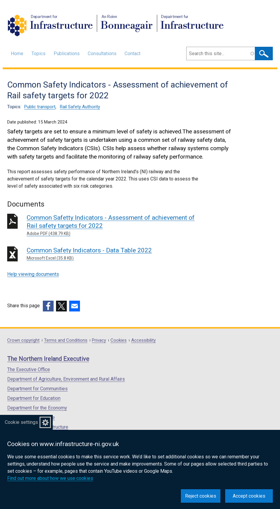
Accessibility (143, 340)
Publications (67, 53)
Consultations (102, 53)
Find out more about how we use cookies (50, 478)
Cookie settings (21, 422)
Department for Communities (37, 388)
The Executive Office (28, 369)
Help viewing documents (33, 274)
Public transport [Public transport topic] (39, 106)
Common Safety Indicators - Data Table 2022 (113, 254)
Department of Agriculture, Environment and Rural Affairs (66, 379)
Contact (132, 53)
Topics (38, 53)
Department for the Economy (37, 408)
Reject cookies (200, 496)
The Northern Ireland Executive (48, 358)
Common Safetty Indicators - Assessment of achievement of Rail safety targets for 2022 (113, 225)
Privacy (99, 340)
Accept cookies (249, 496)
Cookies (119, 340)
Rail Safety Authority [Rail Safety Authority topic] (80, 106)
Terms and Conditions (65, 340)
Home (17, 53)
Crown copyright (23, 340)
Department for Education (33, 398)
